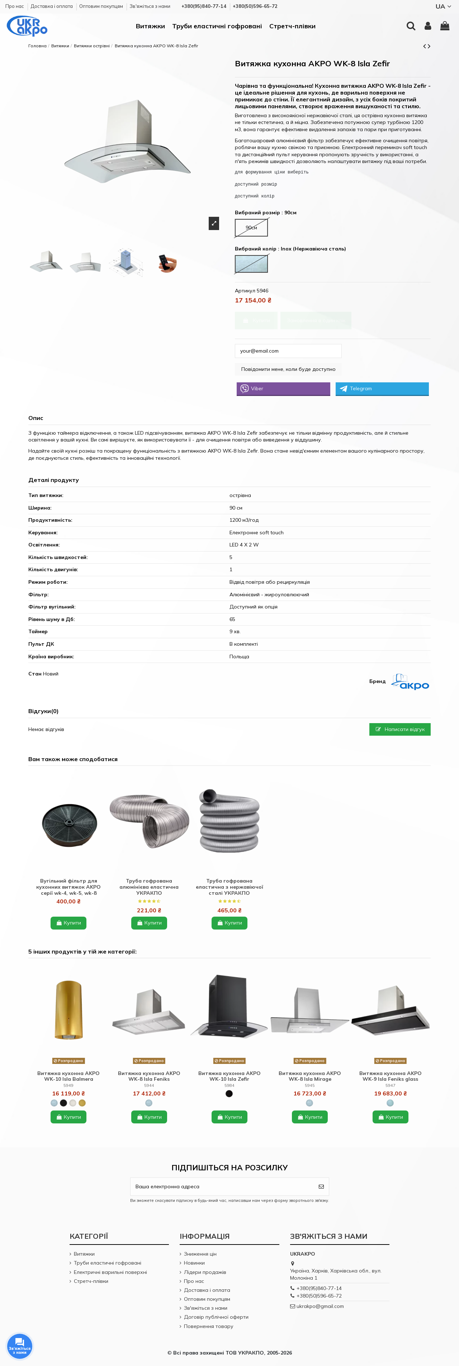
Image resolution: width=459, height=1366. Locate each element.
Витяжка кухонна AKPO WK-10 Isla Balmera (68, 1076)
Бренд (377, 681)
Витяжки (84, 1254)
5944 (149, 1085)
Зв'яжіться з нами (149, 6)
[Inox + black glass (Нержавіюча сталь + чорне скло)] (390, 1103)
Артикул (245, 290)
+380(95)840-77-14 (319, 1288)
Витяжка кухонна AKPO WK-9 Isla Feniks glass (390, 1076)
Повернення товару (208, 1326)
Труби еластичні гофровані (107, 1263)
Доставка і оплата (52, 6)
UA (445, 6)
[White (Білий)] (72, 1103)
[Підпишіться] (321, 1186)
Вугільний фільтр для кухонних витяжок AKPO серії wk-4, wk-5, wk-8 (68, 887)
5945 (310, 1085)
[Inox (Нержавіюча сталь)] (54, 1103)
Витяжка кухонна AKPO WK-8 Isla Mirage (310, 1076)
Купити (256, 320)
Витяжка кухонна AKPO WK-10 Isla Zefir (229, 1076)
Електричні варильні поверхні (110, 1272)
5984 (229, 1085)
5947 (390, 1085)
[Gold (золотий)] (82, 1103)
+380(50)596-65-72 (319, 1296)
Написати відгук (400, 729)
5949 (68, 1085)
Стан (35, 673)
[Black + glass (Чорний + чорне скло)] (229, 1093)
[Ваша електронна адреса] (222, 1186)
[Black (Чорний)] (63, 1103)
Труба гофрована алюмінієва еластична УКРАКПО (149, 887)
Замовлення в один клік (316, 320)
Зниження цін (200, 1254)
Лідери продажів (205, 1272)
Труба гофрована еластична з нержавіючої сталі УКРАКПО (229, 887)
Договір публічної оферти (216, 1317)
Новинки (194, 1263)
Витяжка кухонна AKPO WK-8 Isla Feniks (149, 1076)
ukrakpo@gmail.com (320, 1306)
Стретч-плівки (91, 1281)
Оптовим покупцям (101, 6)
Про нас (15, 6)
